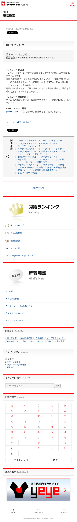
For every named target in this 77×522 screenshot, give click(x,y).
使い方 (40, 341)
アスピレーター (42, 154)
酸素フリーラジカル (27, 157)
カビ (28, 170)
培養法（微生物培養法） (46, 170)
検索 (57, 385)
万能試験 (39, 338)
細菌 (41, 167)
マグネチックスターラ (28, 165)
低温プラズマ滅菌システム (53, 151)
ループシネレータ (49, 143)
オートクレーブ (25, 162)
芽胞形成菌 (61, 167)
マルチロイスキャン (16, 313)
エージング (12, 338)
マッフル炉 (59, 159)
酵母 (49, 167)
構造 (32, 341)
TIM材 (10, 291)
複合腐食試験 (13, 341)
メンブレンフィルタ (27, 143)
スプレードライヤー (54, 149)
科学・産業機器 (24, 122)
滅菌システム (43, 162)
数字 (55, 460)
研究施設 (11, 367)
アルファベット (21, 460)
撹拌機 (61, 165)
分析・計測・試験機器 (16, 365)
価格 (49, 341)
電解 (24, 341)
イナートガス (24, 154)
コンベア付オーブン (39, 159)
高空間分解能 (13, 299)
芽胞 (20, 170)
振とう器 (22, 159)
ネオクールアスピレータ (29, 149)
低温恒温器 (59, 341)
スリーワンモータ (26, 167)
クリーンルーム (13, 111)
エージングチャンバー (51, 140)
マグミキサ (48, 165)
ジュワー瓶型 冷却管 (27, 173)
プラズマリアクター (50, 157)
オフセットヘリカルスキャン (20, 306)
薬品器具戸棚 (26, 338)
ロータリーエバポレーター (30, 146)
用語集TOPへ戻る (38, 188)
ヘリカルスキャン (15, 320)
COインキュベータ (27, 140)
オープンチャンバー (27, 151)
